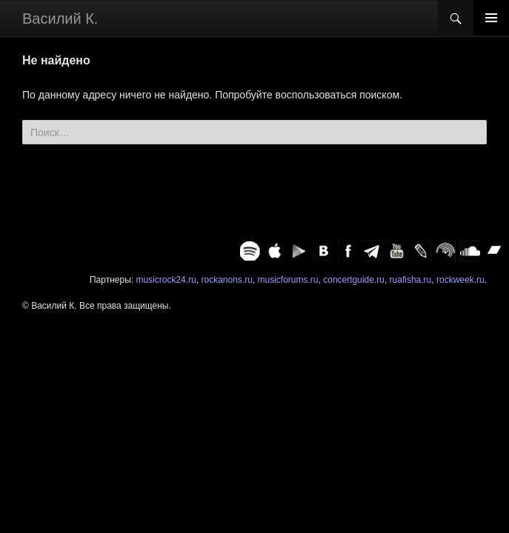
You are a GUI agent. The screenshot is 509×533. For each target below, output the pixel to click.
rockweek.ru (460, 280)
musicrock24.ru (166, 280)
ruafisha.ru (411, 280)
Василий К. (60, 18)
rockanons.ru (226, 280)
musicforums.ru (288, 280)
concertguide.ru (354, 280)
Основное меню (491, 18)
